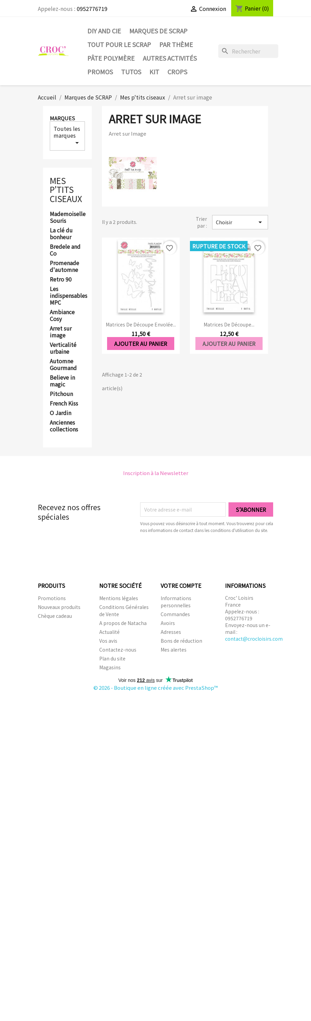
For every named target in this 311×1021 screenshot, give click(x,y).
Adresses (171, 631)
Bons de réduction (181, 640)
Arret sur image (61, 332)
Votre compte (181, 585)
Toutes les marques (67, 135)
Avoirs (168, 623)
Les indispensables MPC (67, 295)
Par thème (176, 44)
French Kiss (64, 403)
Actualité (109, 631)
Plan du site (112, 658)
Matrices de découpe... (229, 324)
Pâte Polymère (111, 58)
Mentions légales (118, 598)
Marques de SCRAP (158, 30)
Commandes (175, 614)
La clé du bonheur (61, 234)
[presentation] (197, 552)
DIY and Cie (104, 30)
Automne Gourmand (63, 364)
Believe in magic (62, 381)
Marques (62, 118)
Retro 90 (61, 279)
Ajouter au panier (140, 343)
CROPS (177, 71)
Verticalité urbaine (63, 348)
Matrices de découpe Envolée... (141, 324)
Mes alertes (174, 649)
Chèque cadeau (55, 615)
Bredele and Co (65, 250)
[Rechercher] (248, 51)
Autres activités (170, 58)
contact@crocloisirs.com (254, 638)
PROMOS (100, 71)
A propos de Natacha (123, 623)
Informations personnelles (176, 602)
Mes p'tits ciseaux (66, 189)
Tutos (131, 71)
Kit (154, 71)
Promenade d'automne (64, 266)
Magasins (110, 667)
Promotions (52, 598)
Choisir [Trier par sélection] (240, 222)
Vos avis (108, 640)
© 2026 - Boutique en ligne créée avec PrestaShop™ (155, 687)
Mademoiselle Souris (67, 217)
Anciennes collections (64, 426)
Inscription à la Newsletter (155, 472)
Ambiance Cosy (62, 315)
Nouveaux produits (59, 607)
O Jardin (60, 413)
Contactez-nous (117, 649)
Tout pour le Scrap (119, 44)
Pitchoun (61, 394)
